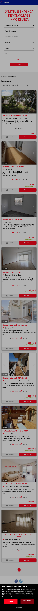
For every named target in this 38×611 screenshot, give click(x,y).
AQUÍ (26, 593)
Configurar (19, 607)
